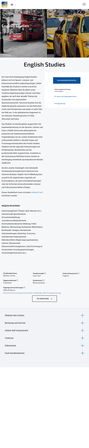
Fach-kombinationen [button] (15, 353)
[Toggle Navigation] (84, 4)
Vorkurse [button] (9, 338)
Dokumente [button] (10, 345)
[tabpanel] (44, 33)
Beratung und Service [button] (15, 323)
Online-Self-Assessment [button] (16, 330)
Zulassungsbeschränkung (62, 89)
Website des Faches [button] (14, 315)
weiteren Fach (37, 192)
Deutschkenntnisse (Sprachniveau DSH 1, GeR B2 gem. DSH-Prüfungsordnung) (32, 293)
